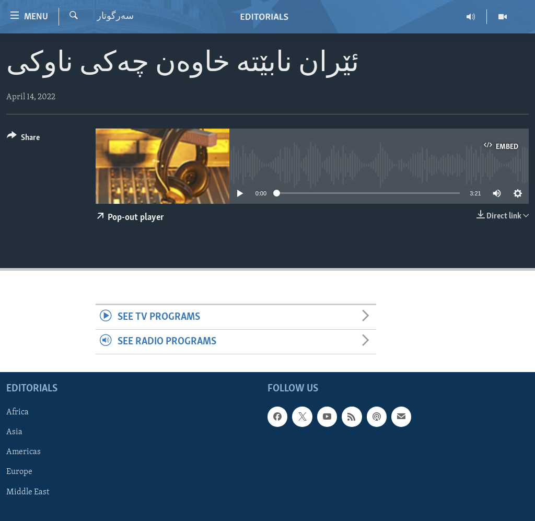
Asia (14, 433)
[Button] (23, 139)
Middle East (27, 492)
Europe (19, 472)
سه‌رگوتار (115, 16)
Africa (17, 413)
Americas (23, 452)
